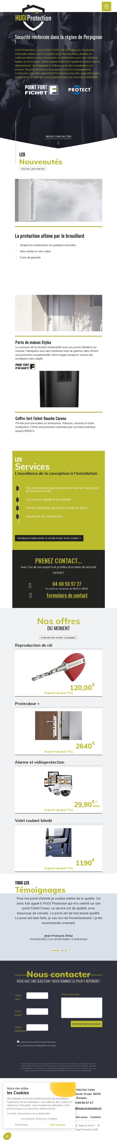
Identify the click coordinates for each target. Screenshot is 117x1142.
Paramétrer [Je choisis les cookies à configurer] (21, 1124)
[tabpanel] (58, 918)
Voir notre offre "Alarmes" (58, 637)
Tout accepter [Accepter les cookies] (57, 1124)
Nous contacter (58, 136)
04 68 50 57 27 (66, 583)
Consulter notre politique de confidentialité (28, 1113)
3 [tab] (65, 950)
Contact (95, 1117)
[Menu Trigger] (106, 6)
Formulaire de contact (67, 595)
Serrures (82, 1117)
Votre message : (71, 994)
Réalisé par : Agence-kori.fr (79, 1125)
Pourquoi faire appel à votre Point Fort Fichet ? (49, 538)
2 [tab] (62, 950)
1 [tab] (55, 950)
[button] (7, 1136)
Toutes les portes (33, 169)
